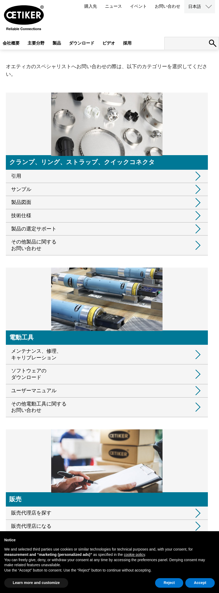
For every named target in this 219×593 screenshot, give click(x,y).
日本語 (194, 6)
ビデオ (108, 43)
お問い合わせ (167, 6)
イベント (138, 6)
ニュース (113, 6)
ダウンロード (81, 43)
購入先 (90, 6)
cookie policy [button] (134, 554)
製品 (56, 43)
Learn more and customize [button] (36, 583)
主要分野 (36, 43)
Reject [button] (169, 583)
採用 (127, 43)
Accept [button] (200, 583)
